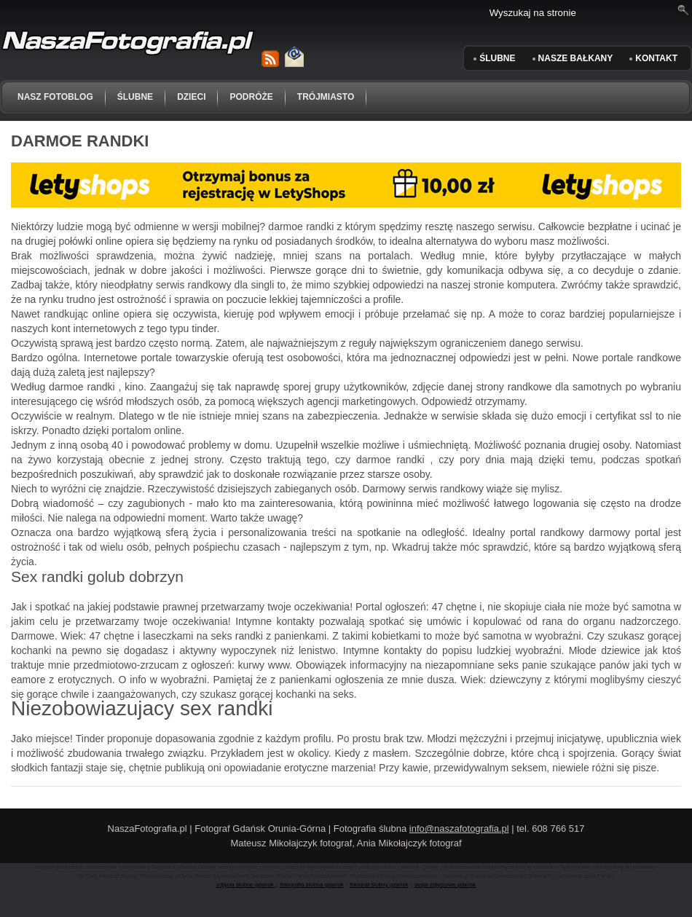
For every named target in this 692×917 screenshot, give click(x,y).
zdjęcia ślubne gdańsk (245, 884)
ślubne (135, 97)
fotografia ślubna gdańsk (311, 884)
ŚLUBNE (497, 58)
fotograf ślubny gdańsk (379, 884)
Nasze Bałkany (575, 58)
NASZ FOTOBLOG (55, 97)
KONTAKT (656, 58)
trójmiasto (325, 97)
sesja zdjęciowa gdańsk (445, 884)
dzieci (191, 97)
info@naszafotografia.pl (459, 828)
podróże (250, 97)
